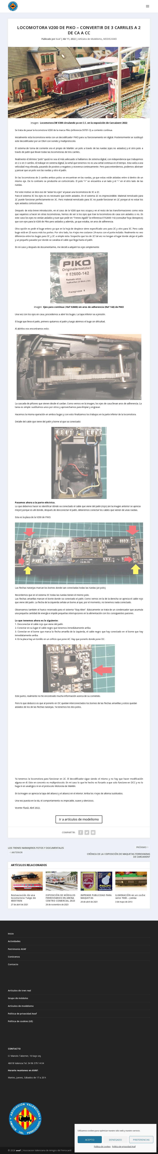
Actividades (14, 941)
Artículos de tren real (19, 990)
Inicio (11, 933)
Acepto (89, 1139)
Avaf (58, 38)
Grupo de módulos (18, 998)
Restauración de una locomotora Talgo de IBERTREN (23, 898)
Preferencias (141, 1139)
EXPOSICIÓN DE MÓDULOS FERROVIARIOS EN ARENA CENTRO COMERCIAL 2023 (60, 898)
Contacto (13, 964)
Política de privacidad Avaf (124, 1146)
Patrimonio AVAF (17, 949)
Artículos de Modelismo (90, 38)
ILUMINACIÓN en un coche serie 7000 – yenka (130, 896)
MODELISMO (110, 38)
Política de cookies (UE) (20, 1021)
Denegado (115, 1139)
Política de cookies (102, 1146)
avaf (18, 1150)
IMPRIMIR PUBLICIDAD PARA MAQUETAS (96, 896)
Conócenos (14, 956)
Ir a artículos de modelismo (79, 819)
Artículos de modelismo (21, 1005)
